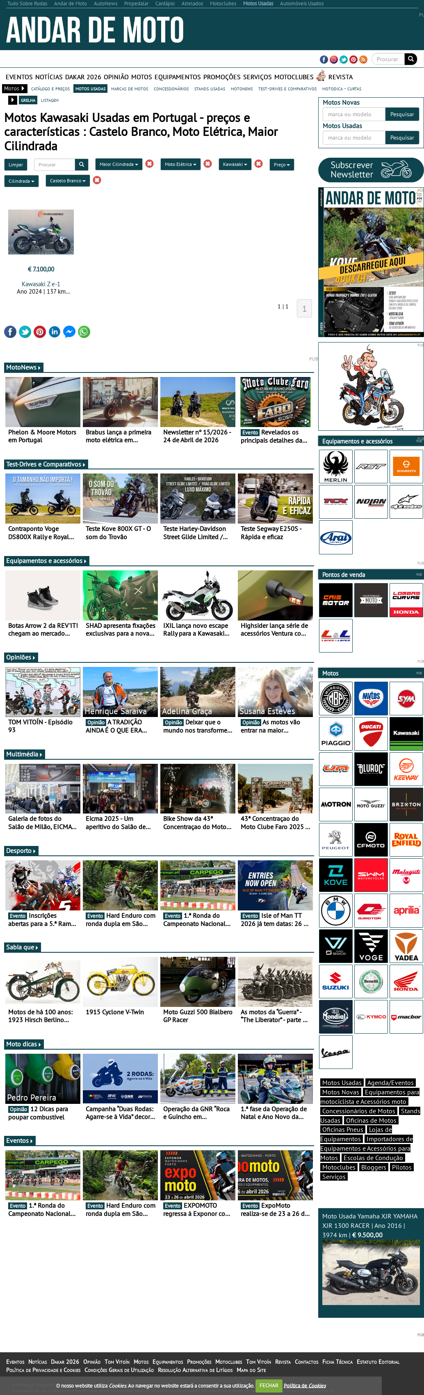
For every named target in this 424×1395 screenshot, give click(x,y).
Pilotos (402, 1167)
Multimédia (24, 754)
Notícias (49, 77)
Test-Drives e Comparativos (46, 464)
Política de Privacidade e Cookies (43, 1370)
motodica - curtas (341, 88)
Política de (305, 1385)
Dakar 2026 (83, 77)
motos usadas (90, 88)
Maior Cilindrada (119, 164)
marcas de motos (129, 88)
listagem (50, 99)
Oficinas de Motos (371, 1120)
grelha (28, 99)
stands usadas (209, 88)
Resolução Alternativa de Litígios (195, 1370)
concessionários (171, 88)
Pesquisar (402, 114)
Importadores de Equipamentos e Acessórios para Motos (366, 1148)
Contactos (306, 1361)
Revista (340, 77)
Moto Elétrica (180, 164)
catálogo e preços (50, 88)
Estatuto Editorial (378, 1361)
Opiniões (21, 657)
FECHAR (269, 1385)
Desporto (21, 850)
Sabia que (22, 947)
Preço (282, 164)
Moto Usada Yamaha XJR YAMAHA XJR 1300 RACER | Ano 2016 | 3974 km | (371, 1258)
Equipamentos (178, 77)
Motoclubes (294, 77)
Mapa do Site (251, 1370)
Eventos (19, 77)
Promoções (222, 77)
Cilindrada (21, 181)
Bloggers (373, 1167)
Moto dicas (24, 1044)
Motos (141, 77)
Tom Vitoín (117, 1361)
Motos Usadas (342, 1082)
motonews (242, 88)
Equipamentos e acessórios (46, 560)
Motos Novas (340, 1092)
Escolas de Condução (373, 1158)
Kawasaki (235, 164)
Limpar (16, 164)
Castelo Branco (68, 180)
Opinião (116, 77)
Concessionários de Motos (358, 1111)
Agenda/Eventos (390, 1082)
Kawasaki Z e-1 (41, 284)
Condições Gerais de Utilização (119, 1370)
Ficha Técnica (337, 1361)
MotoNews (23, 367)
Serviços (257, 77)
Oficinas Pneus (342, 1129)
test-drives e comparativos (287, 88)
